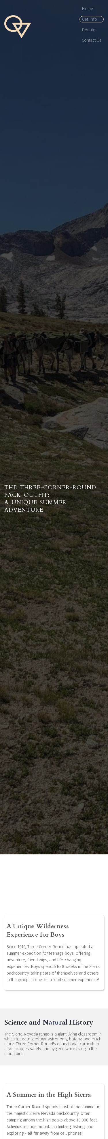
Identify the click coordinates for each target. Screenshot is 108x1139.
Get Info (89, 19)
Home (87, 8)
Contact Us (91, 40)
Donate (88, 30)
